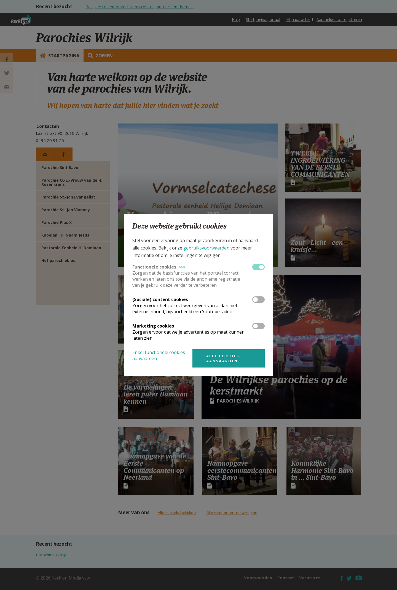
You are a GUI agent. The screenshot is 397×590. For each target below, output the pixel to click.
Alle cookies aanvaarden (223, 358)
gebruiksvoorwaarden (206, 248)
